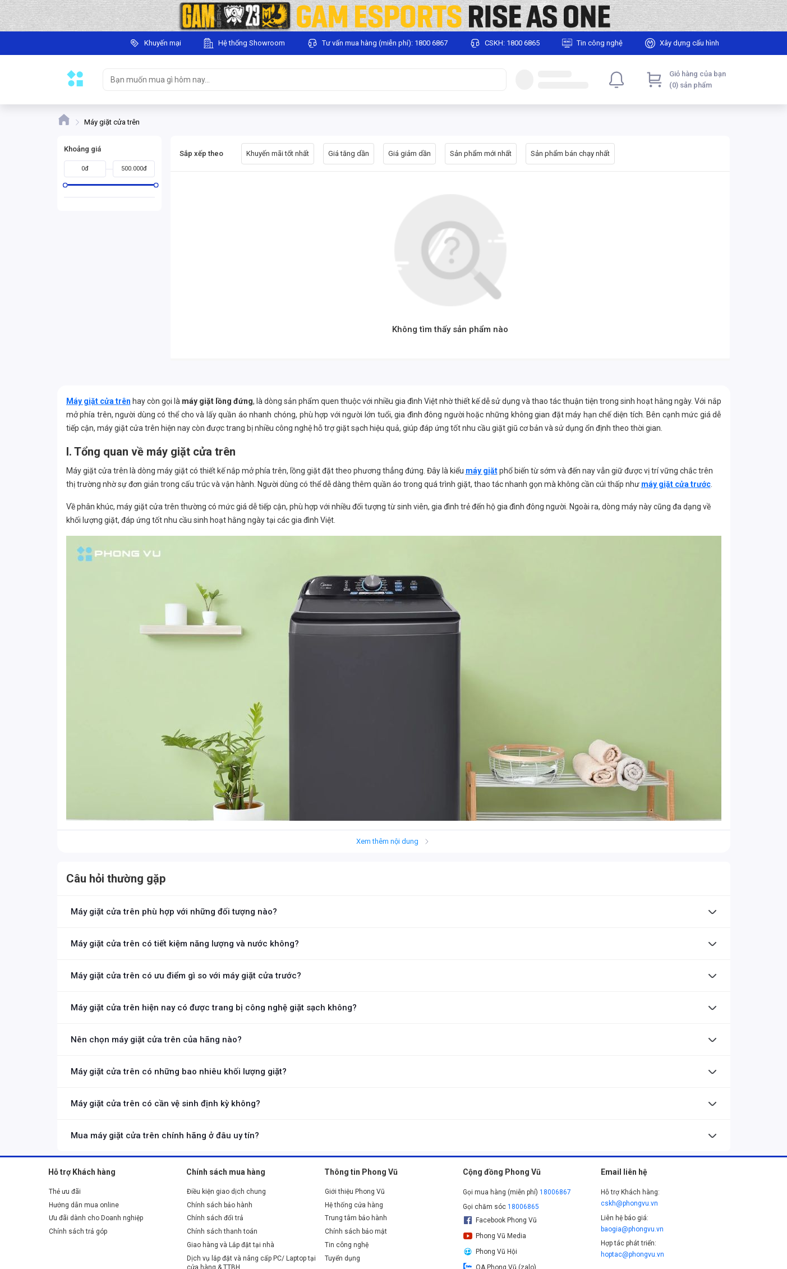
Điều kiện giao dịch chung (226, 1192)
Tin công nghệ (347, 1245)
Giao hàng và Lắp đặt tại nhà (230, 1245)
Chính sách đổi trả (215, 1218)
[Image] (393, 15)
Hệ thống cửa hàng (354, 1205)
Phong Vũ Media (494, 1235)
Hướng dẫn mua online (84, 1205)
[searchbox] (294, 80)
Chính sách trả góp (78, 1231)
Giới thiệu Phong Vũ (355, 1192)
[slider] (64, 184)
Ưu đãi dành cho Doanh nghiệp (96, 1218)
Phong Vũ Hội (490, 1251)
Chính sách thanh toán (222, 1231)
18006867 (555, 1192)
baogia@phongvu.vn (632, 1229)
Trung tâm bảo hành (356, 1218)
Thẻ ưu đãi (65, 1192)
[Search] (495, 80)
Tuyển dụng (342, 1258)
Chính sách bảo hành (219, 1205)
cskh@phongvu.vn (629, 1203)
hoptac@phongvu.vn (632, 1254)
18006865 (523, 1207)
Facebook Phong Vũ (500, 1220)
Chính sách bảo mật (356, 1231)
